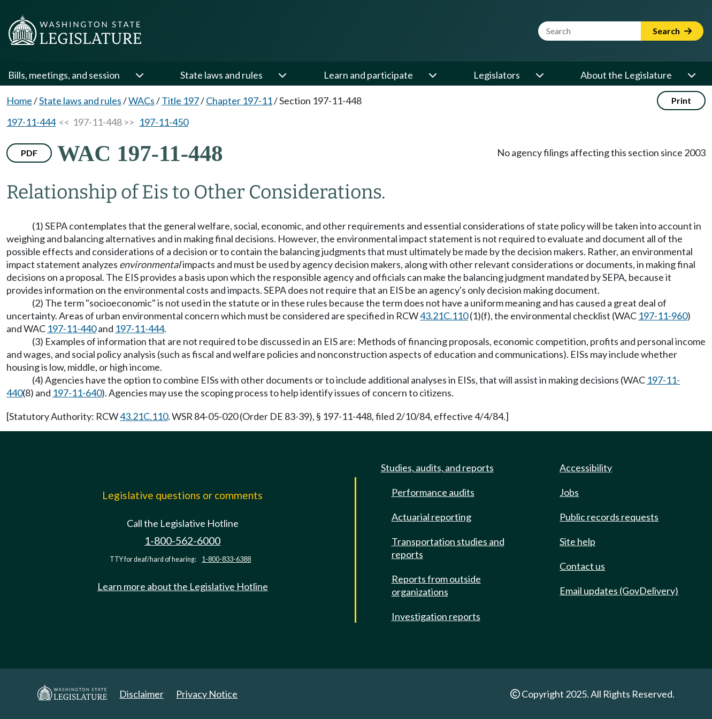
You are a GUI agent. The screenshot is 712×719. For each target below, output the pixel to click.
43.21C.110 (444, 316)
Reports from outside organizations (436, 585)
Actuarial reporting (431, 517)
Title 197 (180, 100)
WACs (141, 100)
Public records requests (609, 517)
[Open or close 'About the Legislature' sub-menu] (691, 75)
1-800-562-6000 (182, 540)
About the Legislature (626, 75)
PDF (29, 153)
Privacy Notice (207, 694)
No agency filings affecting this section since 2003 (601, 152)
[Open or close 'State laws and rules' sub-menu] (282, 75)
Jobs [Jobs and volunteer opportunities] (569, 492)
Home (19, 100)
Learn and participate (368, 75)
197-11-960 (662, 316)
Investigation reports (436, 616)
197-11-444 (31, 122)
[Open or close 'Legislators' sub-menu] (539, 75)
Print (681, 100)
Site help (577, 541)
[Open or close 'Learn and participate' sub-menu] (432, 75)
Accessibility (586, 467)
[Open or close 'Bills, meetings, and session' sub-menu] (139, 75)
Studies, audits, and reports (437, 467)
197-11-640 (77, 393)
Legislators (496, 75)
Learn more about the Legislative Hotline (182, 586)
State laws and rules (221, 75)
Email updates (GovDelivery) (619, 590)
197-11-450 (163, 122)
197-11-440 (71, 328)
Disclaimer (141, 694)
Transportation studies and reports (448, 548)
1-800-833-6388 (226, 559)
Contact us (582, 566)
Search (672, 31)
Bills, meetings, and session (64, 75)
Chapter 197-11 (239, 100)
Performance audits (433, 492)
